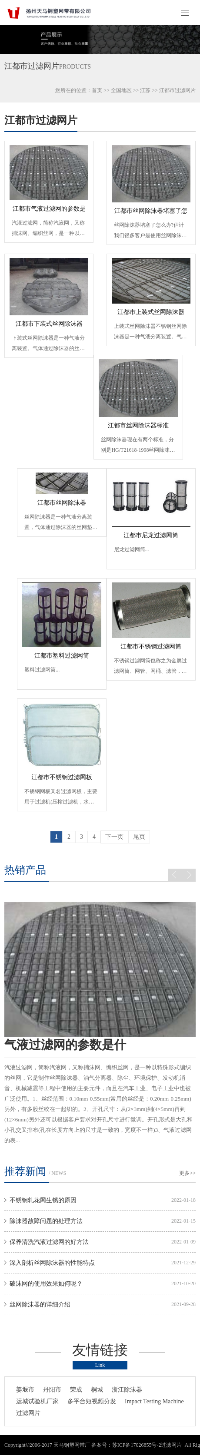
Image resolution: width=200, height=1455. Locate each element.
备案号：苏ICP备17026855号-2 (126, 1445)
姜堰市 (25, 1389)
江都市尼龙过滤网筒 (150, 535)
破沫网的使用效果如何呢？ (46, 1283)
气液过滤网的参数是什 (65, 1045)
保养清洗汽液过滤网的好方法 (49, 1242)
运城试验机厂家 (37, 1401)
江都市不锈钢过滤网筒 (150, 646)
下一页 (114, 836)
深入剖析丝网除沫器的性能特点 (52, 1263)
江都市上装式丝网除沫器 (150, 312)
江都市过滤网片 (40, 120)
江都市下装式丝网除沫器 (49, 324)
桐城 (97, 1389)
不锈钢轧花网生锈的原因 (43, 1200)
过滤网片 (28, 1413)
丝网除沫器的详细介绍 (40, 1304)
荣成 (76, 1389)
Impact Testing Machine (154, 1401)
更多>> (187, 1173)
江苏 (145, 90)
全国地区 (121, 90)
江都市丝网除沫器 (61, 502)
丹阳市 (52, 1389)
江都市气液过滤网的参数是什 (49, 211)
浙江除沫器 (127, 1389)
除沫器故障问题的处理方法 (46, 1221)
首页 (97, 90)
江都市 (167, 90)
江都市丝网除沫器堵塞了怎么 (150, 214)
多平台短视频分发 (91, 1401)
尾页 (139, 836)
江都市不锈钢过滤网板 (61, 777)
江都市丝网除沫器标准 (138, 425)
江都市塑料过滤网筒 (61, 655)
